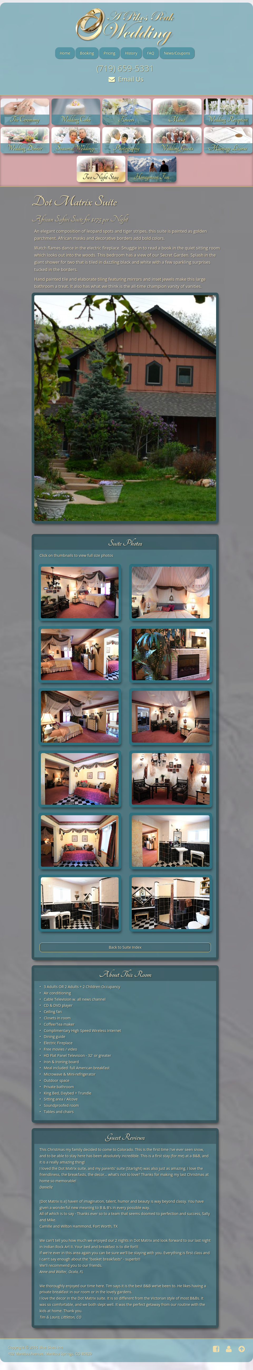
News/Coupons (177, 52)
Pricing (109, 52)
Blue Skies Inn (51, 1347)
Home (65, 52)
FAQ (150, 52)
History (131, 52)
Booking (87, 52)
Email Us (126, 79)
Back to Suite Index (125, 947)
